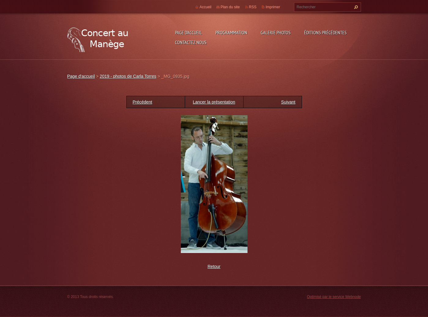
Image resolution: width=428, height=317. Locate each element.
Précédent (142, 102)
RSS (253, 7)
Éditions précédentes (325, 32)
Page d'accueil (188, 32)
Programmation (231, 32)
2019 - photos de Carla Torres (128, 76)
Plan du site (230, 7)
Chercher (355, 7)
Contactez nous (191, 42)
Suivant (288, 102)
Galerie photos (276, 32)
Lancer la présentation (214, 102)
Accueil (205, 7)
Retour (213, 266)
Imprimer (273, 7)
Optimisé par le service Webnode (334, 297)
